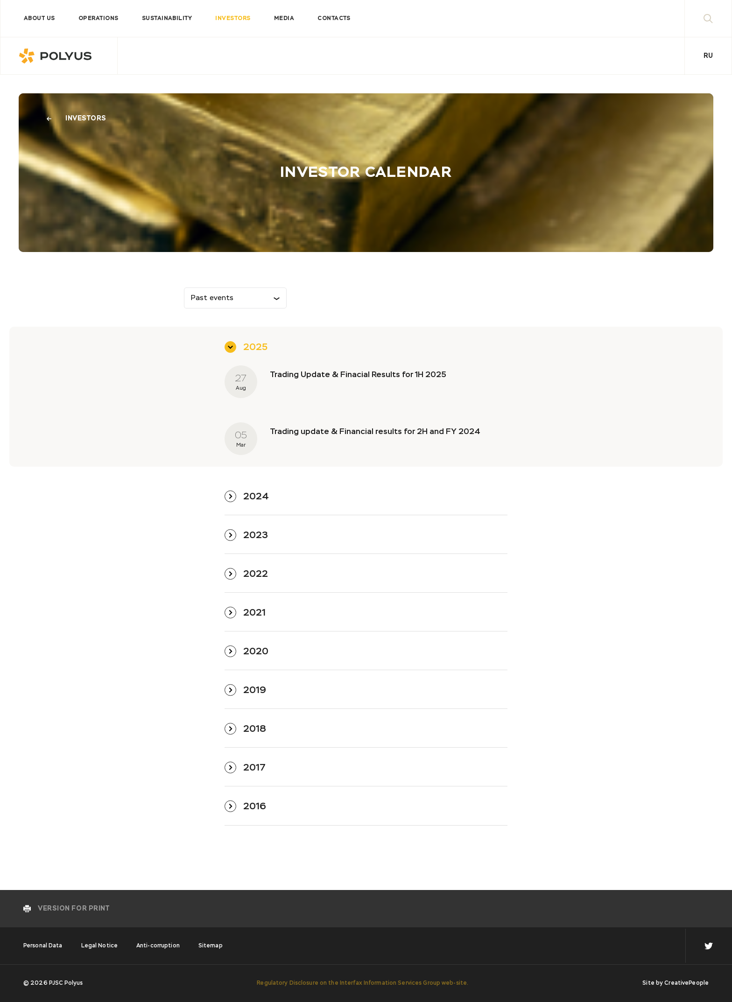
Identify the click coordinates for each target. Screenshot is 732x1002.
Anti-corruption (158, 946)
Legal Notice (99, 946)
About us (39, 18)
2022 (255, 574)
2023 (255, 535)
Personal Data (43, 946)
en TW (708, 946)
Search (718, 18)
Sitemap (210, 946)
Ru (708, 56)
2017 (254, 767)
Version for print (74, 908)
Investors (232, 18)
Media (284, 18)
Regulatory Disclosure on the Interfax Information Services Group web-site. (362, 983)
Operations (98, 18)
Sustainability (167, 18)
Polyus (59, 56)
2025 (255, 347)
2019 (254, 690)
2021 (254, 612)
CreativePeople (686, 983)
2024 (256, 496)
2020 (255, 651)
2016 (254, 806)
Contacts (334, 18)
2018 (254, 729)
